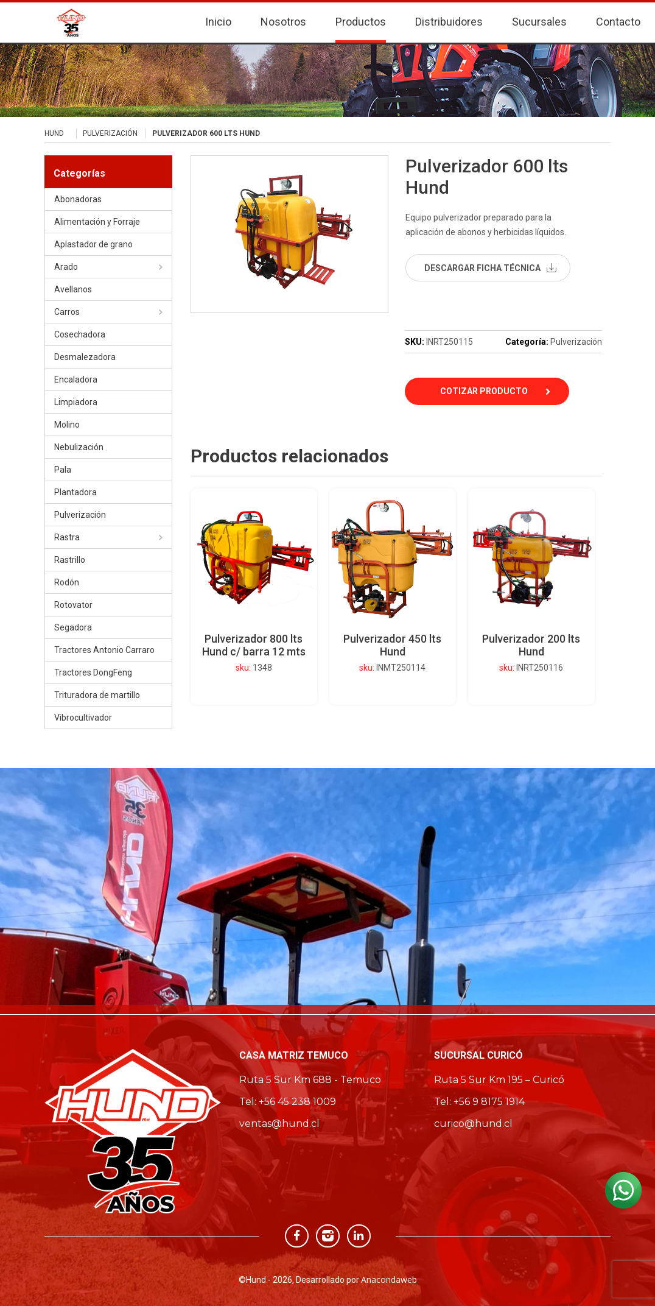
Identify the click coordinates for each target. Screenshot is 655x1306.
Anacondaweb (389, 1279)
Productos (360, 18)
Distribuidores (449, 18)
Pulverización (110, 133)
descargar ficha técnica (482, 268)
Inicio (218, 18)
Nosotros (283, 18)
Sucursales (539, 18)
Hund (54, 133)
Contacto (618, 18)
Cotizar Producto (484, 391)
